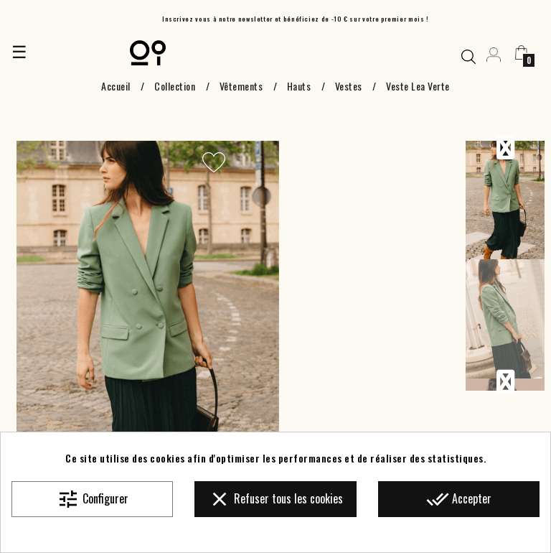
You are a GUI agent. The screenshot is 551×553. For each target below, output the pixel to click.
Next (505, 382)
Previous (505, 148)
